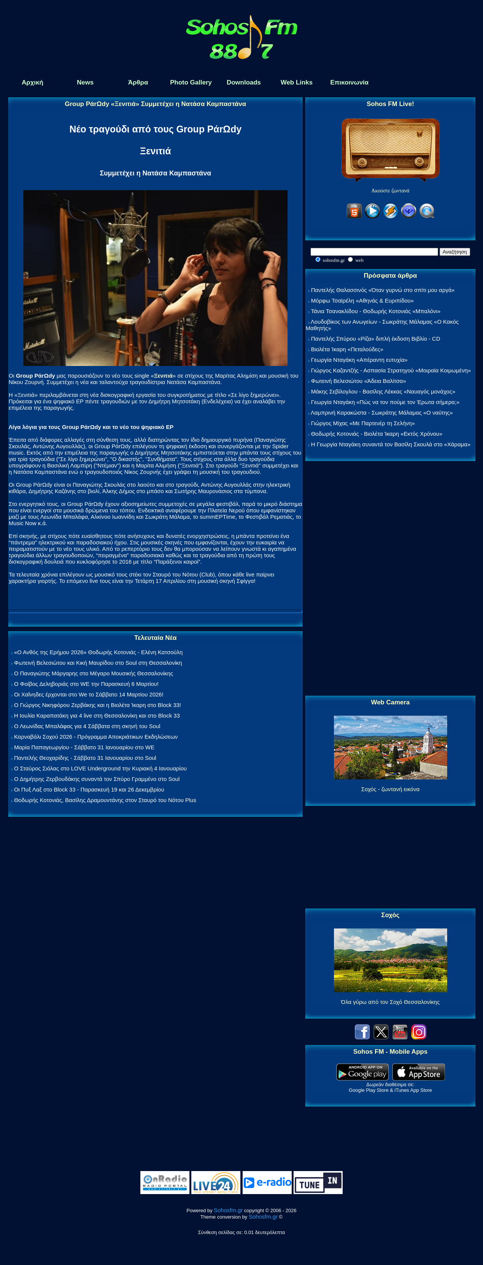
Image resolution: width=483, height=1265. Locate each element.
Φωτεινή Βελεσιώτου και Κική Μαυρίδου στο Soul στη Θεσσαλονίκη (98, 662)
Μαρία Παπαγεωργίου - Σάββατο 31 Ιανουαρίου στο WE (84, 747)
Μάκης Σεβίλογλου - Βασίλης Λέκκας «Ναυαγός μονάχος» (383, 391)
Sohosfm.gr (228, 1210)
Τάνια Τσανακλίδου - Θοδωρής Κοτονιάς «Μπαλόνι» (375, 311)
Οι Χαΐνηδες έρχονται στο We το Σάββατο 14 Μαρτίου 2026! (88, 694)
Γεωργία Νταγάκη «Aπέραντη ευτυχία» (359, 360)
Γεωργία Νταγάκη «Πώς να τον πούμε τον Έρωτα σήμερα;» (385, 402)
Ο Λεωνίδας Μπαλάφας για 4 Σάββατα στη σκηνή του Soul (87, 726)
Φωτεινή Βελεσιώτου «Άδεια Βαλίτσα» (358, 381)
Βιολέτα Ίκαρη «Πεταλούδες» (347, 349)
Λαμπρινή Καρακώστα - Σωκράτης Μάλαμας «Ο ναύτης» (382, 412)
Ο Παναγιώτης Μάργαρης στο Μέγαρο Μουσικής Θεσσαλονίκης (93, 673)
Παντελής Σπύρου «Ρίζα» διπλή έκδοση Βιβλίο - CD (375, 338)
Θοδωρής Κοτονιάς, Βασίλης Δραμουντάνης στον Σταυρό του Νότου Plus (105, 800)
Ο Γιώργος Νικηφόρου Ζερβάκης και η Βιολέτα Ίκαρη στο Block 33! (97, 705)
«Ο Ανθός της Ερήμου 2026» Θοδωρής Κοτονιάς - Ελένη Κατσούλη (98, 652)
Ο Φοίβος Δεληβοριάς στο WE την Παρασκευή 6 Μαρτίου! (86, 684)
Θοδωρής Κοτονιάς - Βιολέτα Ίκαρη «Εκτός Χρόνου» (376, 433)
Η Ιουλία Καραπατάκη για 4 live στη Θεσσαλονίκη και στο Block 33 (97, 715)
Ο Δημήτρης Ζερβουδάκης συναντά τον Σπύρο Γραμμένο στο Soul (97, 779)
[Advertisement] (390, 579)
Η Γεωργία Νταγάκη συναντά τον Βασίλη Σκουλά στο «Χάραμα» (391, 444)
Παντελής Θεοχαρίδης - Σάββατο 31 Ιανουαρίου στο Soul (85, 758)
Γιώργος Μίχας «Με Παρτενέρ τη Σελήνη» (363, 423)
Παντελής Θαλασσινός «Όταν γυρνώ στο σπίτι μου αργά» (383, 290)
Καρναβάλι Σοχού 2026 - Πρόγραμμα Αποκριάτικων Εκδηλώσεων (96, 736)
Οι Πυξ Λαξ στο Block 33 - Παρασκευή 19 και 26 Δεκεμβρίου (89, 789)
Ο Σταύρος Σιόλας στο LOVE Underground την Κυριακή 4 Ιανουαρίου (100, 768)
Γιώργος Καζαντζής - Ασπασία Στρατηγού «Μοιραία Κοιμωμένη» (391, 370)
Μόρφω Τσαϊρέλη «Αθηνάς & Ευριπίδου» (362, 300)
